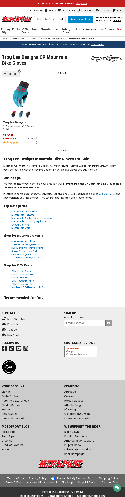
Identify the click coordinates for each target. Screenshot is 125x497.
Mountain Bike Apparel (53, 38)
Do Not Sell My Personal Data (75, 478)
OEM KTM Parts (19, 277)
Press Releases (73, 401)
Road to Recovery (75, 436)
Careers (69, 396)
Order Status (10, 396)
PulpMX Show (72, 445)
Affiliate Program (75, 405)
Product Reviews (12, 445)
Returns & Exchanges (15, 401)
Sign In (6, 392)
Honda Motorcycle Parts (25, 241)
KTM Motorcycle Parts (23, 254)
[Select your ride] (80, 19)
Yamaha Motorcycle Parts (26, 244)
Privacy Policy (37, 478)
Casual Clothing (20, 224)
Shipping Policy (108, 478)
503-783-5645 (107, 194)
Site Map (67, 482)
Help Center (9, 414)
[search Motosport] (50, 19)
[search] (62, 19)
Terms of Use (15, 478)
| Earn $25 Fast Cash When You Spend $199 (62, 44)
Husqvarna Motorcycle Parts (27, 247)
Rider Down (71, 432)
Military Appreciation (77, 449)
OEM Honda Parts (21, 271)
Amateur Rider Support (79, 441)
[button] (102, 10)
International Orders (15, 418)
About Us (70, 392)
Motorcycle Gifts (20, 228)
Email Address (74, 317)
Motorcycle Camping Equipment (30, 221)
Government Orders (77, 414)
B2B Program (72, 409)
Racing (6, 449)
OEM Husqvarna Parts (23, 284)
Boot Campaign (74, 454)
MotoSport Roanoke (77, 418)
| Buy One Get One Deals (62, 3)
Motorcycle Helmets (22, 215)
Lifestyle (7, 441)
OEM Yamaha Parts (22, 274)
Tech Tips (8, 436)
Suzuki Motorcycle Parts (24, 251)
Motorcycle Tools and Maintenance (31, 218)
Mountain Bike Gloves (81, 38)
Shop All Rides (110, 482)
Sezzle (6, 409)
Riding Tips (8, 432)
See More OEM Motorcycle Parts (29, 287)
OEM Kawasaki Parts (22, 280)
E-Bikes (33, 38)
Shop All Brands (87, 482)
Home (5, 38)
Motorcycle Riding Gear (24, 211)
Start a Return (11, 405)
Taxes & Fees (14, 482)
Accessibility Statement (42, 482)
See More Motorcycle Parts (26, 257)
